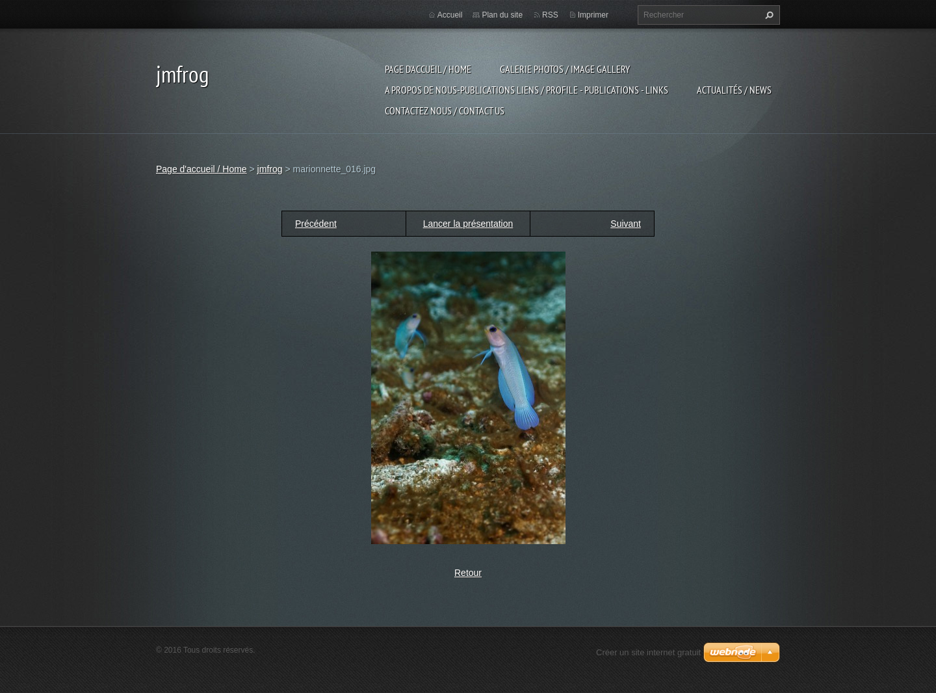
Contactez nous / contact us (444, 110)
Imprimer (593, 15)
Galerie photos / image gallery (565, 68)
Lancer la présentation (468, 223)
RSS (550, 15)
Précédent (316, 223)
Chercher (767, 15)
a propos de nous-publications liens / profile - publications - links (526, 89)
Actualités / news (734, 89)
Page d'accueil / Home (428, 68)
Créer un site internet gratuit (648, 652)
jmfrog (270, 169)
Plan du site (502, 15)
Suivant (625, 223)
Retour (468, 573)
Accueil (450, 15)
